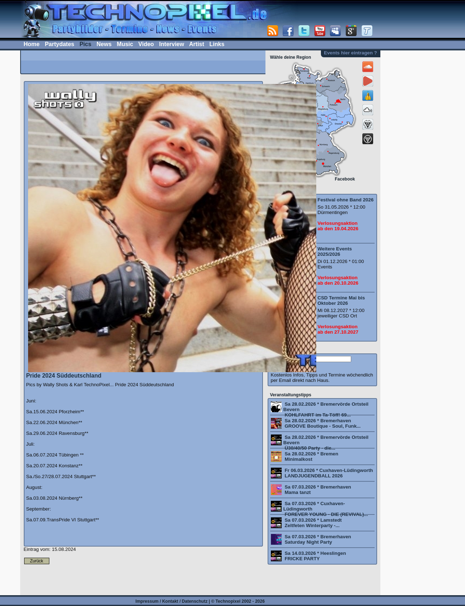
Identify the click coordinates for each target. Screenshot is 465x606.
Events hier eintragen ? (350, 52)
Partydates (59, 44)
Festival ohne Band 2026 (346, 199)
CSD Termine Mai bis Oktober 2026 (341, 300)
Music (125, 44)
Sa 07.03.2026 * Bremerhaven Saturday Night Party (317, 539)
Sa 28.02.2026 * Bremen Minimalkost (311, 456)
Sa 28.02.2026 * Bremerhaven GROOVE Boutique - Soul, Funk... (322, 423)
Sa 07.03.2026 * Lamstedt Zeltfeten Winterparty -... (312, 522)
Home (32, 44)
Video (146, 44)
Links (216, 44)
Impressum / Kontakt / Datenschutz (171, 601)
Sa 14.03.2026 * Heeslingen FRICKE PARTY (314, 556)
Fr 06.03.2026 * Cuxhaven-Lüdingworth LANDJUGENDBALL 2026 (328, 473)
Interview (171, 44)
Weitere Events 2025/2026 (335, 251)
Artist (196, 44)
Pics (85, 44)
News (104, 44)
